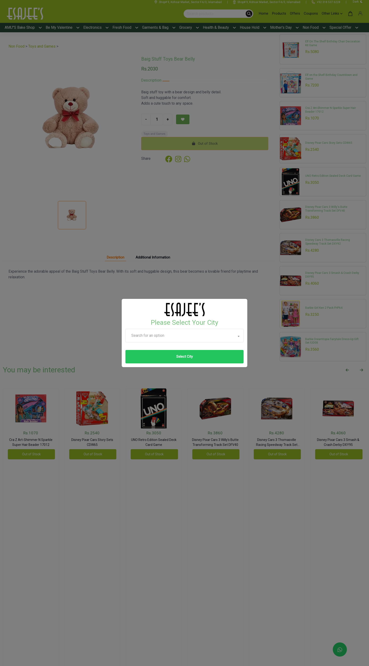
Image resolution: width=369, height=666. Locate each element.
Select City (184, 356)
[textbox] (184, 335)
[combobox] (184, 335)
